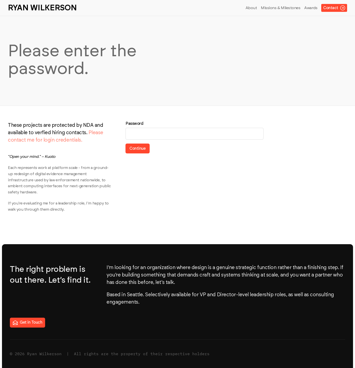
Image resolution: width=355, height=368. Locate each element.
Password (134, 124)
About (251, 8)
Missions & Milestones (280, 8)
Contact (334, 7)
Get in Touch (27, 322)
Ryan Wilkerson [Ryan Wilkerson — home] (42, 8)
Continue (137, 148)
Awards (310, 8)
